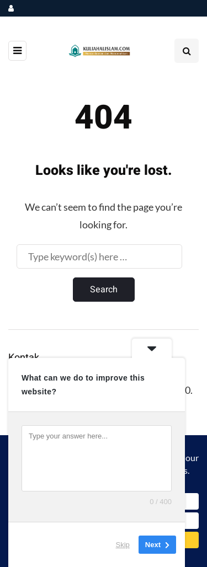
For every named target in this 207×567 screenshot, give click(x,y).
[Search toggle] (186, 51)
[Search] (99, 256)
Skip (123, 545)
